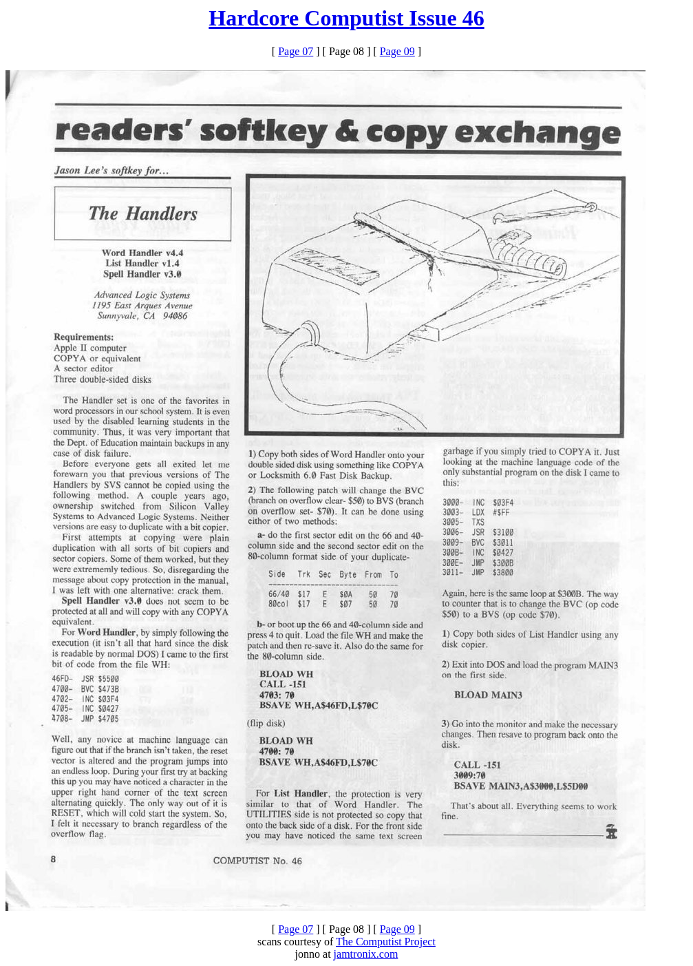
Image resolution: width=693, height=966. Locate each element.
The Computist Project (386, 941)
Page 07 (295, 51)
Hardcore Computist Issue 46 (346, 18)
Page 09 (397, 51)
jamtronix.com (366, 954)
